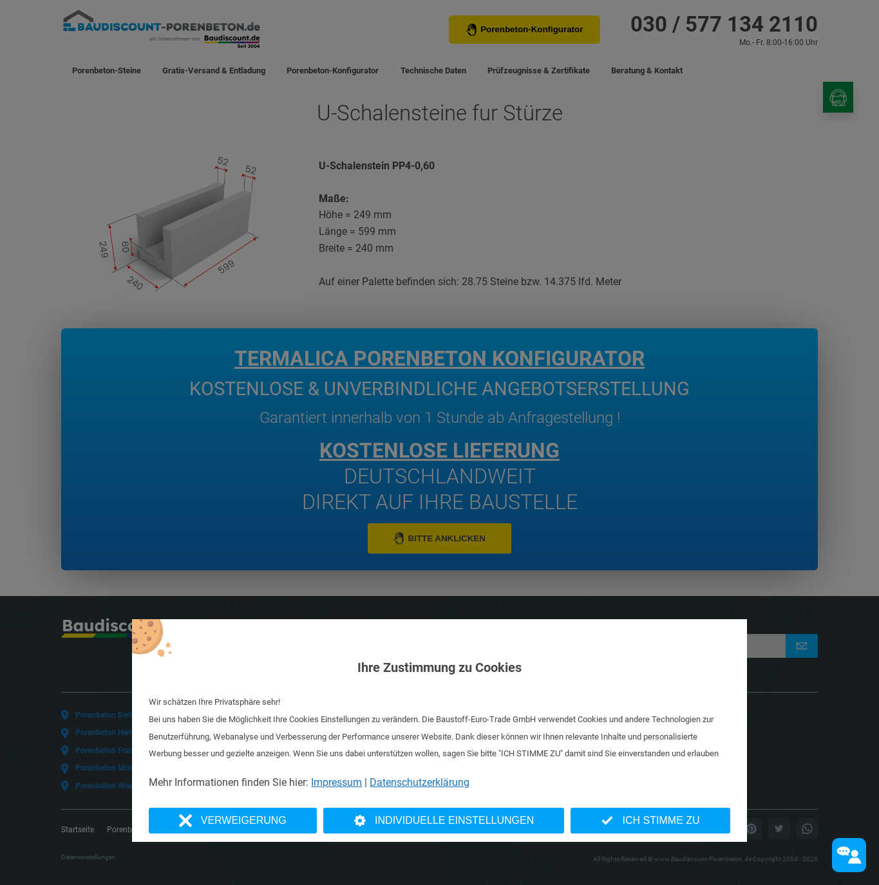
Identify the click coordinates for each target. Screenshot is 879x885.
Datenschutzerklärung (419, 782)
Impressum (336, 782)
